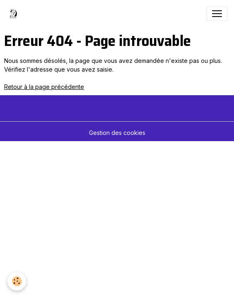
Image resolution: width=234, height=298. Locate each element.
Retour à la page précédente (44, 86)
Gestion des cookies (117, 132)
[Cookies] (16, 281)
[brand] (15, 13)
